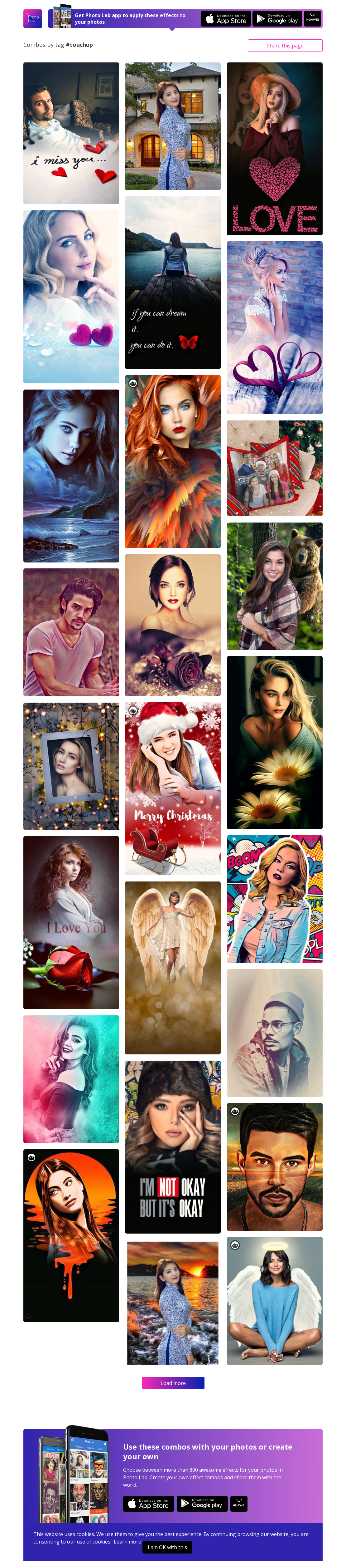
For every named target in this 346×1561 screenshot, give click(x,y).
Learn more (127, 1541)
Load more (173, 1383)
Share (285, 45)
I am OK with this (167, 1547)
